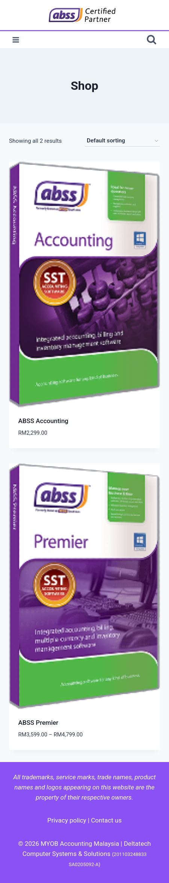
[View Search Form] (151, 39)
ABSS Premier (38, 722)
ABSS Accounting (43, 421)
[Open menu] (16, 39)
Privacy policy (66, 820)
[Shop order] (122, 141)
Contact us (106, 820)
